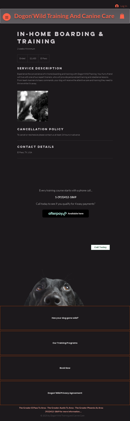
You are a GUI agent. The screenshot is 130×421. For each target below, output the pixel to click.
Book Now (65, 368)
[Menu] (7, 17)
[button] (122, 16)
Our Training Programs (65, 343)
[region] (65, 215)
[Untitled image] (32, 106)
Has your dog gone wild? (65, 317)
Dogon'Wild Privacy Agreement (65, 393)
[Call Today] (100, 247)
